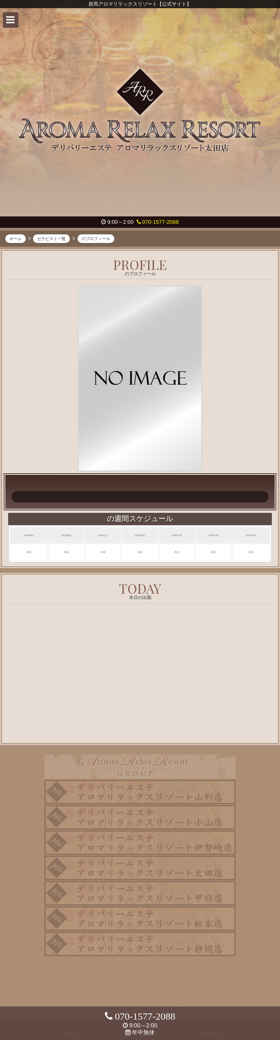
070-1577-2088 (158, 222)
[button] (10, 20)
